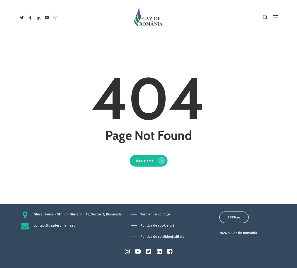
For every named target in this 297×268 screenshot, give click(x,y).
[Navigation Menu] (275, 17)
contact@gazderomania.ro (55, 225)
